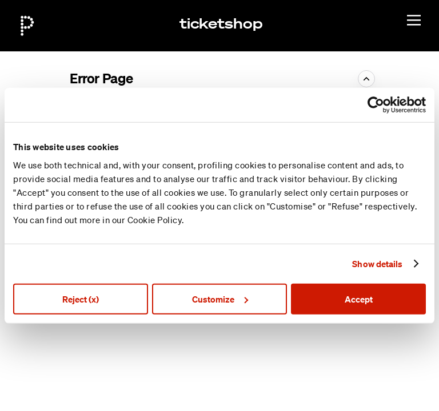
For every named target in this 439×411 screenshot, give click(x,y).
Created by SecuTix (362, 354)
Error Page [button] (101, 78)
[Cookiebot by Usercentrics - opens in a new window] (376, 105)
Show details (377, 263)
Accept (359, 298)
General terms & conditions (376, 380)
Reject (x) (80, 298)
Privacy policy (352, 393)
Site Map (343, 367)
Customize (220, 298)
